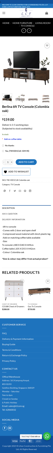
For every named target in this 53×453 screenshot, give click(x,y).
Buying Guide (8, 344)
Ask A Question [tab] (10, 214)
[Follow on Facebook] (4, 428)
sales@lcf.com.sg (16, 406)
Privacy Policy (9, 360)
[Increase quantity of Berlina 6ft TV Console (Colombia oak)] (11, 162)
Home (6, 23)
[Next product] (23, 30)
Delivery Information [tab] (13, 219)
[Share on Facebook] (9, 191)
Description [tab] (8, 208)
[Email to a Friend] (20, 191)
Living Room (42, 23)
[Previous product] (29, 30)
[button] (4, 12)
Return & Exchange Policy (14, 355)
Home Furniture (22, 23)
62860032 (11, 409)
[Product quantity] (8, 162)
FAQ (4, 333)
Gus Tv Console (34, 306)
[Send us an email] (9, 428)
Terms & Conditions (11, 349)
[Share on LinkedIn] (30, 191)
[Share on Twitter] (15, 191)
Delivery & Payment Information (18, 338)
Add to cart (26, 162)
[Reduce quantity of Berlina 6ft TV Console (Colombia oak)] (4, 162)
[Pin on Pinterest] (25, 191)
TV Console (28, 25)
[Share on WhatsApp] (4, 191)
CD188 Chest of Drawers (13, 306)
